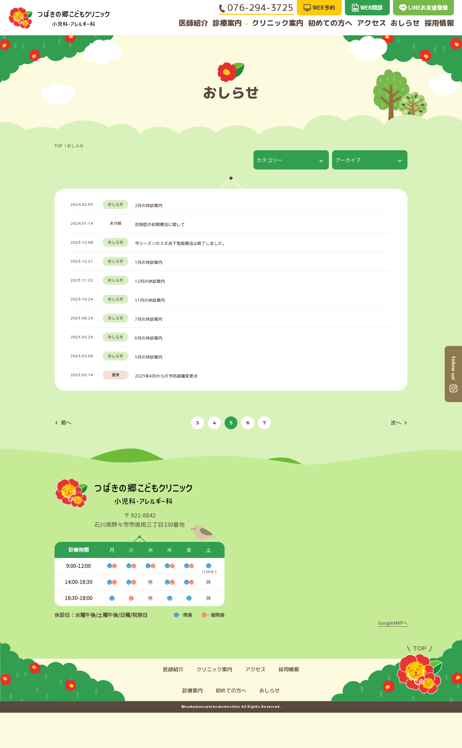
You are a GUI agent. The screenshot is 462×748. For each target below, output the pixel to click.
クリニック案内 (277, 23)
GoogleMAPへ (392, 658)
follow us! (453, 367)
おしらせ (406, 23)
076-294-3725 (256, 7)
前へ (64, 458)
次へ (398, 458)
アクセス (370, 23)
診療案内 (226, 23)
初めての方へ (327, 23)
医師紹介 (190, 23)
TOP (59, 145)
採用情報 (443, 23)
